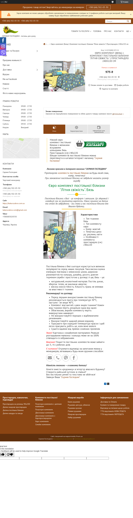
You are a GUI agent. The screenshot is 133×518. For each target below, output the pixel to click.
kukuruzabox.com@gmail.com (15, 210)
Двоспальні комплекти (44, 412)
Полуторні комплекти (44, 409)
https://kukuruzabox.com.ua (14, 203)
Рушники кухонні (75, 408)
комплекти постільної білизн (72, 172)
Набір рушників (74, 417)
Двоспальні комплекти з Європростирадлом (45, 417)
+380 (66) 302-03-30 (98, 7)
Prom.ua (79, 436)
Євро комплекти (42, 421)
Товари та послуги (80, 31)
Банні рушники (74, 402)
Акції (5, 55)
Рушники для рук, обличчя (79, 405)
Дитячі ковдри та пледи (13, 413)
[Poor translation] (10, 454)
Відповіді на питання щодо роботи (114, 408)
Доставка (7, 69)
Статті (6, 88)
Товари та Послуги (11, 50)
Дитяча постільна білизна (13, 410)
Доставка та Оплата (108, 402)
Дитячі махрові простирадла (15, 407)
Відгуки (6, 74)
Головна (97, 31)
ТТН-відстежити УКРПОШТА (112, 414)
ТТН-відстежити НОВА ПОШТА (113, 411)
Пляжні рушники (74, 411)
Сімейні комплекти (42, 424)
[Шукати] (128, 21)
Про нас (108, 31)
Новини (6, 84)
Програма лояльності (12, 60)
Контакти (119, 31)
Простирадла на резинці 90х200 (16, 404)
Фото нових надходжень (14, 93)
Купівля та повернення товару (113, 405)
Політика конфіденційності (84, 439)
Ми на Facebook (10, 79)
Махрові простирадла (77, 414)
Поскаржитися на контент (63, 439)
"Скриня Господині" (70, 377)
